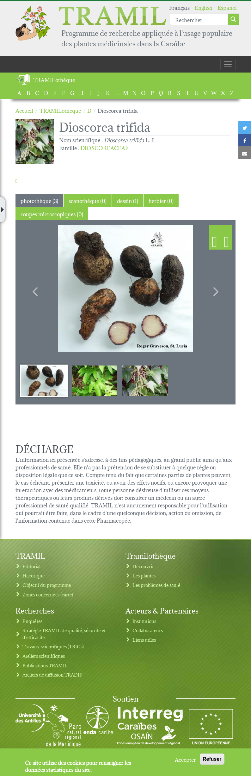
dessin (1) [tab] (127, 200)
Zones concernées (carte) (47, 594)
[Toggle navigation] (228, 64)
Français (179, 7)
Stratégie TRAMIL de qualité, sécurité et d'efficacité (64, 634)
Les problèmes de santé (156, 584)
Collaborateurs (147, 630)
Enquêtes (32, 621)
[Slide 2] (94, 380)
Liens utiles (144, 639)
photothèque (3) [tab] (39, 200)
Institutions (144, 621)
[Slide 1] (44, 380)
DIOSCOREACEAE (105, 147)
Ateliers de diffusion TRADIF (52, 674)
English (203, 7)
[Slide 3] (145, 380)
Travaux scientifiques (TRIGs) (53, 646)
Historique (33, 575)
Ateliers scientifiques (43, 655)
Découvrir (143, 566)
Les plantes (144, 575)
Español (227, 7)
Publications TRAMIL (45, 665)
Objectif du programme (46, 584)
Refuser (212, 759)
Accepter (185, 759)
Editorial (31, 566)
